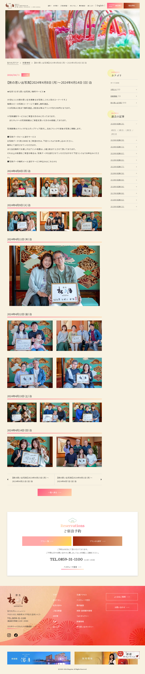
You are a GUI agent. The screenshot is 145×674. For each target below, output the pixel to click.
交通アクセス (82, 594)
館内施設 (82, 5)
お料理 (55, 5)
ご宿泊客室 (63, 5)
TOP (55, 594)
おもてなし (73, 5)
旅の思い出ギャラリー (85, 626)
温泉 (49, 5)
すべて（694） (115, 83)
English (100, 5)
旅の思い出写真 (116, 103)
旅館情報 (114, 96)
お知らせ (114, 89)
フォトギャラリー (83, 616)
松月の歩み (57, 605)
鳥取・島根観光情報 (84, 610)
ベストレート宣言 (83, 600)
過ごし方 (90, 5)
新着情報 (80, 621)
